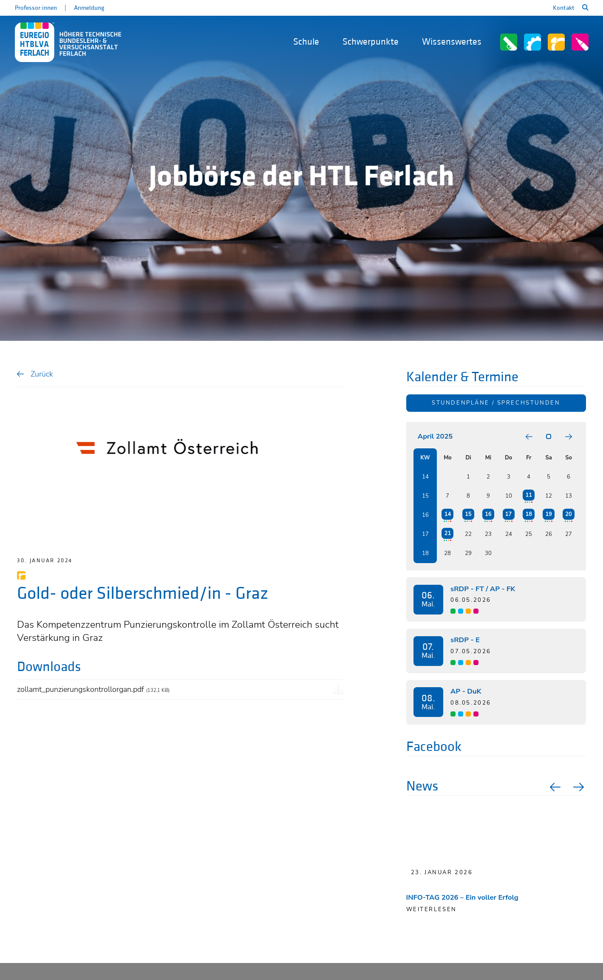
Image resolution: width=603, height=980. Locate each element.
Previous (554, 787)
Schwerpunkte (371, 42)
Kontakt (564, 8)
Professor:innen (36, 8)
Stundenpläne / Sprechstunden (496, 403)
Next (579, 787)
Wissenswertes (451, 42)
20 (568, 514)
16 (488, 514)
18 (529, 514)
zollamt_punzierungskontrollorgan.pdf (93, 689)
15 (468, 514)
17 (508, 514)
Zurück (42, 373)
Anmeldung (89, 8)
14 (447, 514)
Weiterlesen (431, 909)
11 (529, 495)
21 (447, 533)
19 (548, 514)
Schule (306, 42)
